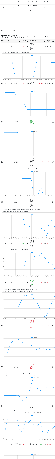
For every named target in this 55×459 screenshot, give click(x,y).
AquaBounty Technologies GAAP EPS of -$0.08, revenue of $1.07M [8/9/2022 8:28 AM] (16, 249)
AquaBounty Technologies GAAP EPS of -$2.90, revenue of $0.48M (32, 45)
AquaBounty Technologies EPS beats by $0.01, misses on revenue (32, 443)
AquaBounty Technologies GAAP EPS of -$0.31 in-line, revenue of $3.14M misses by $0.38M (32, 161)
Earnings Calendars (44, 2)
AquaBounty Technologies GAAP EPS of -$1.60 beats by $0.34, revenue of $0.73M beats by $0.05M (32, 121)
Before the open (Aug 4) (8, 406)
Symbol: (2, 30)
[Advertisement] (27, 20)
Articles (40, 1)
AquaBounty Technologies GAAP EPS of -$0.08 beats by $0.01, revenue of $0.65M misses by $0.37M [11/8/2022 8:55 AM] (21, 209)
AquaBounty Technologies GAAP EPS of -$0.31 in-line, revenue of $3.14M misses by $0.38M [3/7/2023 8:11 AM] (20, 168)
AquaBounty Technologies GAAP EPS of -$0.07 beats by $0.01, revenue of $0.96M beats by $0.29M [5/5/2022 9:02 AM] (21, 289)
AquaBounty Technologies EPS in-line (32, 405)
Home (10, 1)
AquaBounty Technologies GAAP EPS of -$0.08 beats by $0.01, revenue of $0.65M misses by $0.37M (32, 201)
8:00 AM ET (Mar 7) (8, 162)
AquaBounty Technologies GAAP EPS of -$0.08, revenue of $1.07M (32, 242)
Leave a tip (52, 2)
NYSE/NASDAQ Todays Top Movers (17, 1)
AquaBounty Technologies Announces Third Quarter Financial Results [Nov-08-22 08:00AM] (16, 211)
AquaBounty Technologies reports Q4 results (32, 83)
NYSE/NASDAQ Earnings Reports (29, 1)
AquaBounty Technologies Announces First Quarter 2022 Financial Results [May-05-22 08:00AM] (17, 291)
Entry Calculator (36, 2)
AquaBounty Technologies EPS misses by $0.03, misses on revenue (32, 366)
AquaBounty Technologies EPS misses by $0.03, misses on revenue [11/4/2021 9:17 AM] (16, 373)
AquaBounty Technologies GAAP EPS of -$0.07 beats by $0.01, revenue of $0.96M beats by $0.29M (32, 281)
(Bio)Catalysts (48, 1)
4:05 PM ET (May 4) (8, 444)
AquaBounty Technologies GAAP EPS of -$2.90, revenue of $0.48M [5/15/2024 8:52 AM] (16, 52)
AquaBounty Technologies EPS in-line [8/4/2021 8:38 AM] (11, 410)
